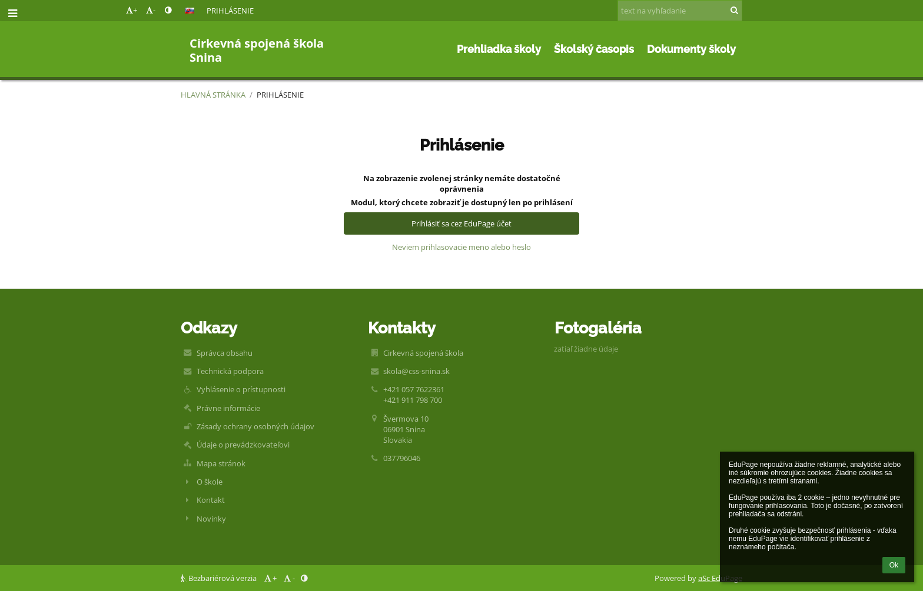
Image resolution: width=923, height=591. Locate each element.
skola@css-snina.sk (416, 371)
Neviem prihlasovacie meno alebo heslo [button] (461, 247)
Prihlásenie (230, 10)
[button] (189, 11)
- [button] (150, 10)
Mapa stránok (221, 463)
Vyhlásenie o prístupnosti (241, 389)
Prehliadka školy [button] (499, 49)
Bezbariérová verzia (219, 578)
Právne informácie (228, 408)
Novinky (211, 518)
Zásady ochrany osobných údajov (255, 426)
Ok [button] (893, 565)
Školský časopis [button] (594, 49)
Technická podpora (230, 371)
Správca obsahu (225, 353)
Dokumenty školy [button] (691, 49)
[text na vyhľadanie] (679, 10)
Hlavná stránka (213, 94)
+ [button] (131, 10)
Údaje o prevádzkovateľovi (243, 444)
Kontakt (211, 500)
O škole (210, 481)
